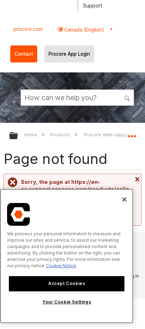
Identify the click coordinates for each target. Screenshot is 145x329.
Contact (24, 54)
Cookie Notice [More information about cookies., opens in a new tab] (61, 265)
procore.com (28, 29)
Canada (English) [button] (83, 30)
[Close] (124, 199)
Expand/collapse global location (131, 133)
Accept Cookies (66, 283)
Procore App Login (69, 54)
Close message (136, 179)
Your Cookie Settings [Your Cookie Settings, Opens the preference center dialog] (66, 302)
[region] (66, 256)
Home (31, 134)
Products (61, 134)
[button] (127, 97)
